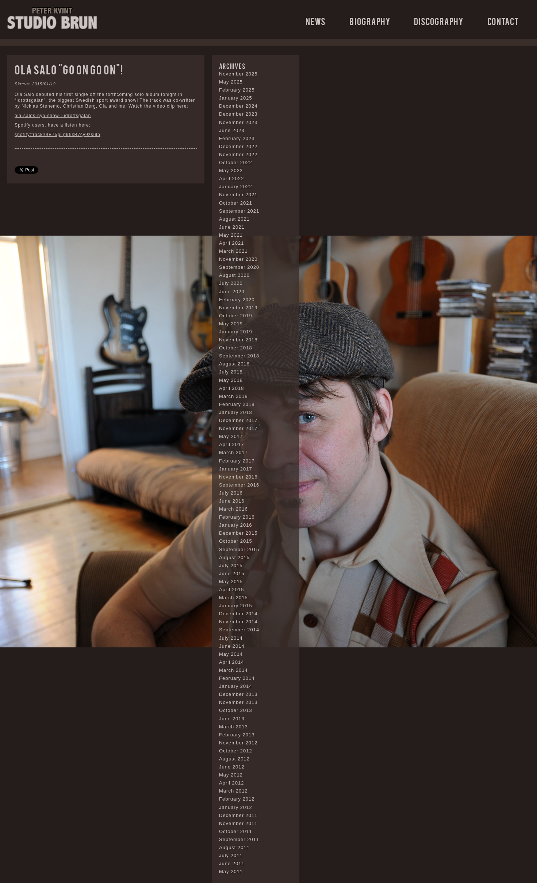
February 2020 (237, 299)
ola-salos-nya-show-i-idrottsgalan (53, 115)
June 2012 (232, 767)
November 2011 (238, 823)
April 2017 (231, 444)
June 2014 (232, 646)
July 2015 (231, 565)
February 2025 (237, 90)
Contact (503, 21)
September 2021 (239, 211)
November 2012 (238, 742)
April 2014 (231, 662)
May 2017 (231, 436)
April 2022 (231, 178)
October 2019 (235, 315)
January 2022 (235, 186)
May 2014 (231, 654)
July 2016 (231, 493)
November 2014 (238, 621)
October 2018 (235, 348)
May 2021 (231, 235)
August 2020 (234, 275)
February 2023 (237, 138)
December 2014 (238, 613)
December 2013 (238, 694)
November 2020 (238, 259)
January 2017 (235, 469)
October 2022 (235, 162)
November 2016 (238, 477)
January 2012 (235, 807)
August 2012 (234, 759)
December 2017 (238, 420)
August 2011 (234, 847)
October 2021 (235, 203)
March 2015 (233, 597)
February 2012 (237, 799)
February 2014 (237, 678)
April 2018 (231, 388)
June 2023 (232, 130)
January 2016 (235, 525)
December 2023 (238, 114)
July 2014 (231, 638)
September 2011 (239, 839)
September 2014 (239, 629)
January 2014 (235, 686)
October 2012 (235, 751)
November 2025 (238, 74)
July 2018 (231, 372)
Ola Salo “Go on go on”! (69, 69)
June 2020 (232, 291)
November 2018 (238, 339)
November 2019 (238, 307)
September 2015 (239, 549)
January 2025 (235, 98)
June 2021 (232, 227)
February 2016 (237, 517)
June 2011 (232, 863)
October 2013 (235, 710)
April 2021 (231, 243)
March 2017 (233, 452)
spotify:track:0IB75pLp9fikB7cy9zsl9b (57, 134)
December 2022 (238, 146)
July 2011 (231, 855)
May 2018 (231, 380)
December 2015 (238, 533)
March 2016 (233, 509)
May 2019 (231, 323)
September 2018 (239, 356)
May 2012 (231, 775)
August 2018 (234, 364)
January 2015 (235, 605)
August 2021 (234, 219)
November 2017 (238, 428)
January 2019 (235, 331)
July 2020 (231, 283)
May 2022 (231, 170)
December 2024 (238, 106)
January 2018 (235, 412)
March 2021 (233, 251)
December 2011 (238, 815)
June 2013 (232, 718)
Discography (439, 21)
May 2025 (231, 82)
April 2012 (231, 783)
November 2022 (238, 154)
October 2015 (235, 541)
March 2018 (233, 396)
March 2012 (233, 791)
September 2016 (239, 485)
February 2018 (237, 404)
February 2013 (237, 734)
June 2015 (232, 573)
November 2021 (238, 194)
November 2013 (238, 702)
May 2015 (231, 581)
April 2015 (231, 589)
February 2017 (237, 461)
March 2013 (233, 726)
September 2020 (239, 267)
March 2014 (233, 670)
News (316, 21)
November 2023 (238, 122)
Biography (370, 21)
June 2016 (232, 501)
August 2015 (234, 557)
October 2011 (235, 831)
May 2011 (231, 871)
